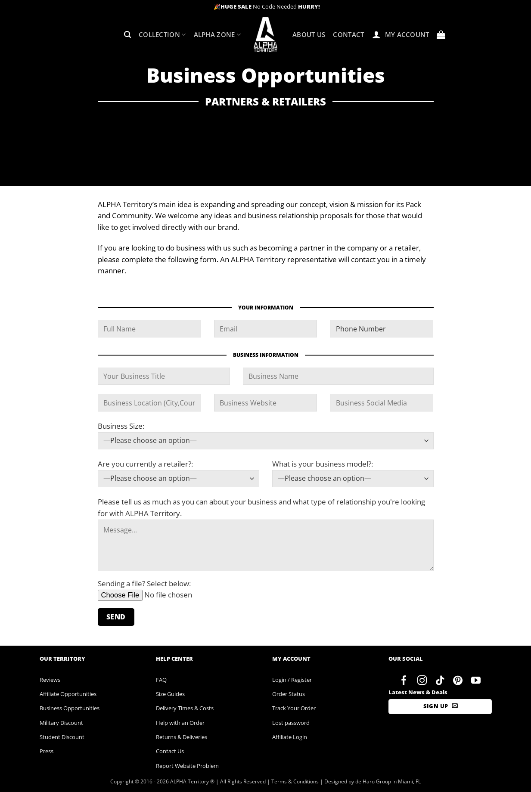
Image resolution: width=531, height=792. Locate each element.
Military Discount (61, 723)
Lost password (291, 723)
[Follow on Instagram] (422, 681)
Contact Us (170, 751)
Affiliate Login (289, 737)
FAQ (161, 680)
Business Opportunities (69, 708)
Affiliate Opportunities (68, 694)
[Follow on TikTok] (440, 681)
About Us (308, 34)
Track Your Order (294, 708)
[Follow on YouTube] (476, 681)
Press (46, 751)
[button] (127, 34)
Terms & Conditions (295, 781)
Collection (162, 34)
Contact (348, 34)
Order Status (288, 694)
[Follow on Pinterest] (458, 681)
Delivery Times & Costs (185, 708)
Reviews (50, 680)
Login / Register (292, 680)
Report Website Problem (187, 766)
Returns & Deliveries (181, 737)
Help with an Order (180, 723)
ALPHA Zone (217, 34)
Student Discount (62, 737)
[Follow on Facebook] (404, 681)
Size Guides (170, 694)
